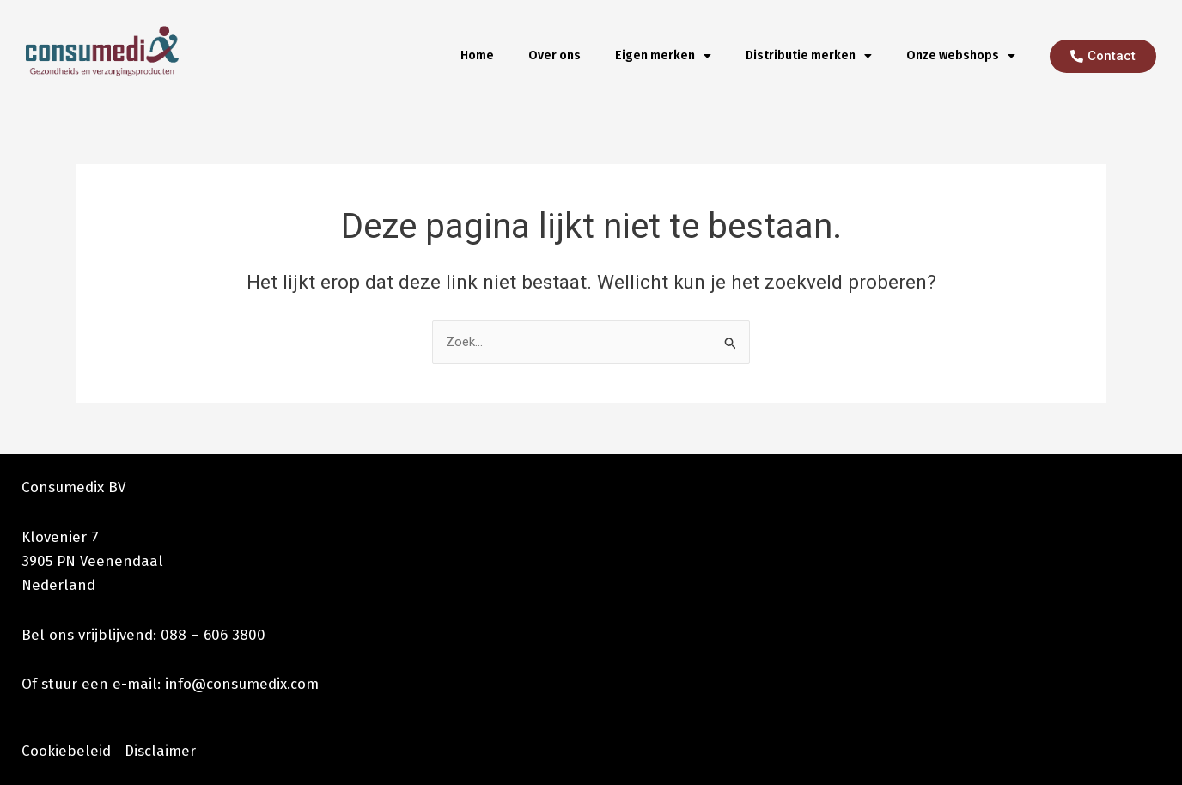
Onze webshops (960, 55)
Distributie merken (809, 55)
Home (477, 55)
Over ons (554, 55)
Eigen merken (663, 55)
